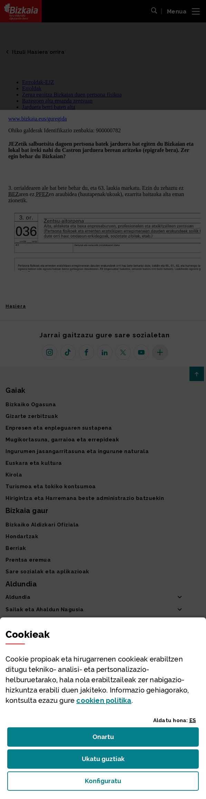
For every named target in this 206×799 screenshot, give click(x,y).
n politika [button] (103, 700)
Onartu (110, 739)
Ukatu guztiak (105, 761)
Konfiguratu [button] (141, 783)
